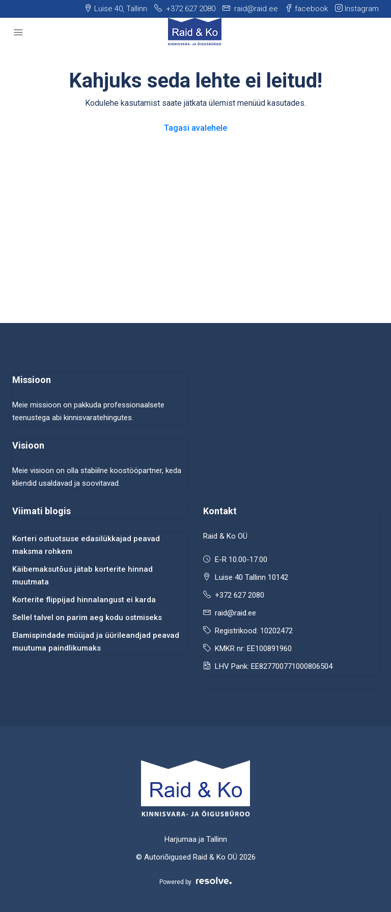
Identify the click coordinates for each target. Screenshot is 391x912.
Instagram (357, 8)
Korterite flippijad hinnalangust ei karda (84, 599)
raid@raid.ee (235, 612)
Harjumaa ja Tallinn (195, 839)
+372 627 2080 (239, 595)
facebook (306, 8)
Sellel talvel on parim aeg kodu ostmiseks (87, 617)
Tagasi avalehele (195, 128)
